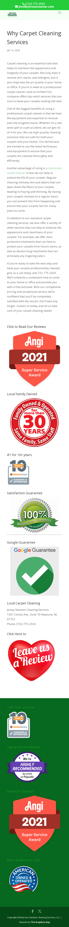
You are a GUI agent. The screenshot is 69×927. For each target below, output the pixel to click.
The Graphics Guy (40, 922)
